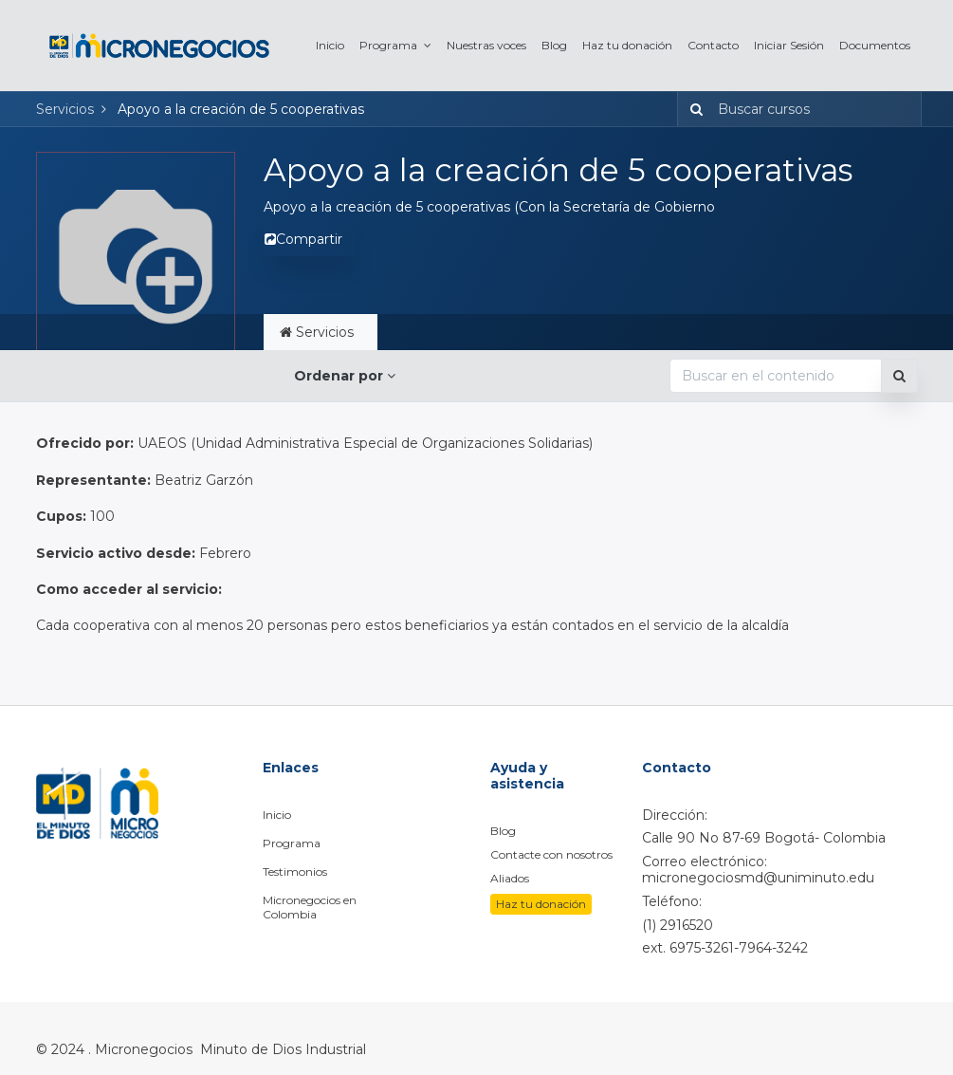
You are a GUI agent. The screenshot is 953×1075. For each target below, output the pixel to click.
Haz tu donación (541, 904)
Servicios (65, 109)
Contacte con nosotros (551, 854)
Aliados (509, 878)
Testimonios (295, 871)
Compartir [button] (303, 239)
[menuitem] (330, 45)
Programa (292, 843)
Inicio (277, 814)
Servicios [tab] (320, 332)
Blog (503, 831)
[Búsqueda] (692, 109)
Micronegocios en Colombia (310, 907)
